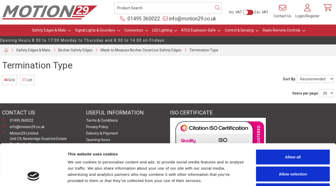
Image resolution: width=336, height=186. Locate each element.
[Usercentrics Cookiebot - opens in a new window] (33, 176)
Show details (271, 176)
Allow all (293, 118)
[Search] (217, 8)
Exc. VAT (261, 12)
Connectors (133, 30)
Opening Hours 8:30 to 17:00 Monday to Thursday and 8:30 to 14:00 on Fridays (82, 40)
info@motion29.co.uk (189, 19)
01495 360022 (140, 19)
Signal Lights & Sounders (95, 30)
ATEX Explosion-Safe (198, 30)
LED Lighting (162, 30)
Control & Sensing (239, 30)
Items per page (305, 93)
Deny (293, 152)
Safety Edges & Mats (49, 30)
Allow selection (293, 135)
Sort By (289, 79)
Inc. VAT (235, 12)
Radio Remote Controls (281, 30)
